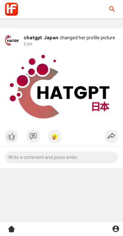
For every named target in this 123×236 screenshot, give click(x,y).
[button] (112, 9)
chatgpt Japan (41, 38)
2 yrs (28, 44)
